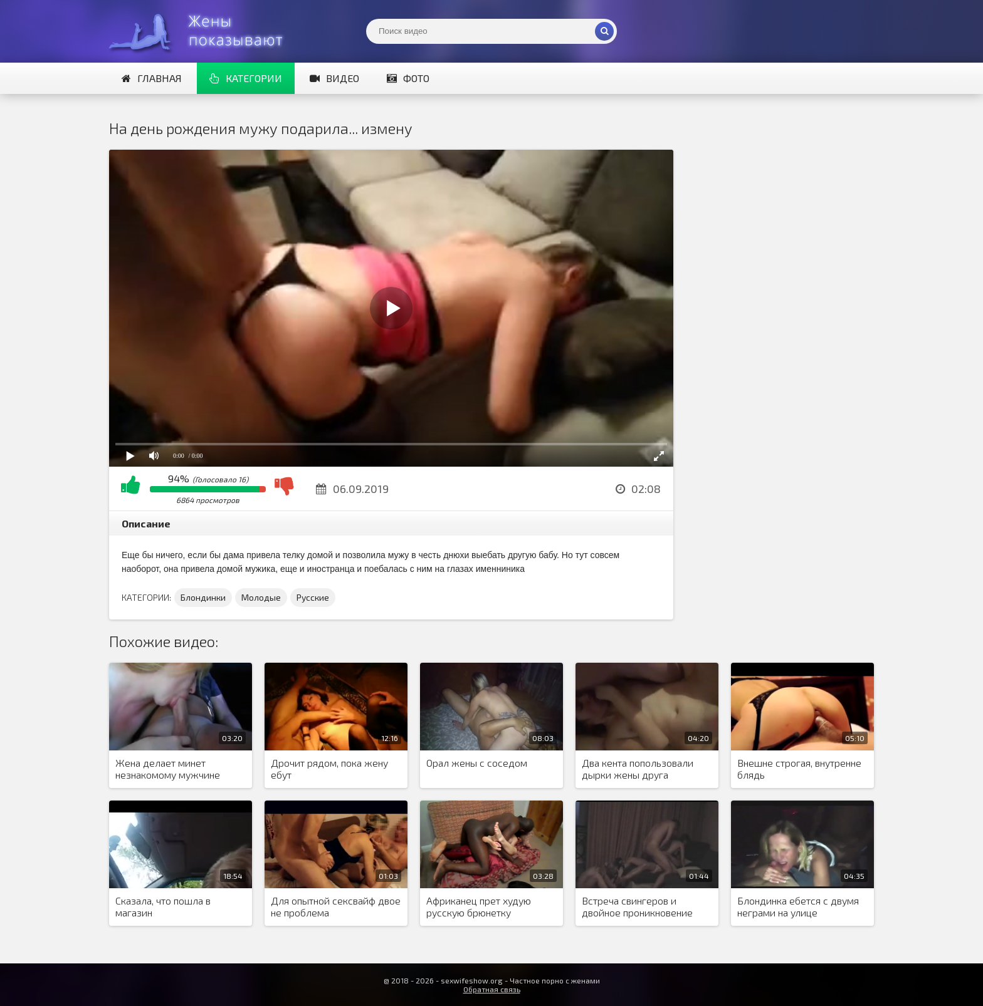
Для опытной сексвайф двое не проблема (336, 906)
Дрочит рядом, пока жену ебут (329, 768)
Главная (152, 78)
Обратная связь (491, 989)
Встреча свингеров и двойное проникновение (637, 906)
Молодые (261, 597)
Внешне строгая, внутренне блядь (799, 768)
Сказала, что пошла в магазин (163, 906)
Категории (245, 78)
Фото (408, 78)
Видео (334, 78)
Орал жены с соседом (476, 763)
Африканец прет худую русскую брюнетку (478, 906)
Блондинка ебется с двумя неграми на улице (798, 906)
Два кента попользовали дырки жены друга (637, 768)
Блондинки (203, 597)
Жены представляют (203, 31)
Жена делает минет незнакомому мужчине (167, 768)
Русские (313, 597)
